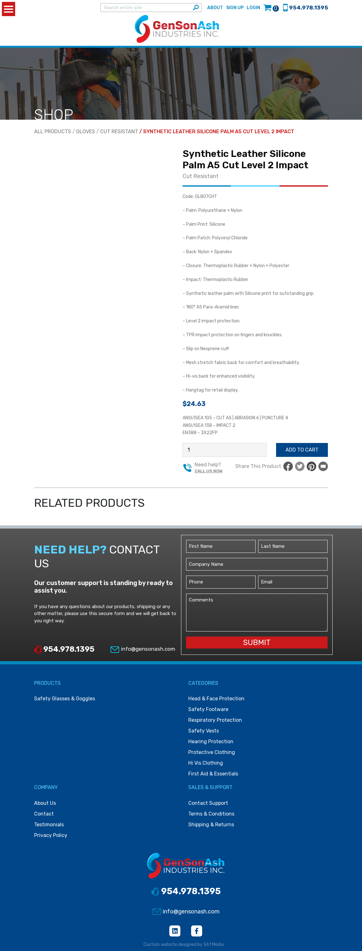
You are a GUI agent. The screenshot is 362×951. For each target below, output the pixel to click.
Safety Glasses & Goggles (64, 699)
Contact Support (208, 803)
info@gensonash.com (142, 649)
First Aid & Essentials (213, 774)
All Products (52, 132)
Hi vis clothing (205, 763)
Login (253, 7)
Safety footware (208, 710)
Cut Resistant (119, 132)
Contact (44, 814)
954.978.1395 (64, 649)
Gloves (85, 132)
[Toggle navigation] (329, 29)
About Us (45, 803)
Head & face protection (216, 699)
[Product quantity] (225, 450)
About (215, 7)
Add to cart (302, 450)
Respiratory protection (215, 720)
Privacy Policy (50, 835)
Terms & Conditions (211, 814)
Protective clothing (211, 753)
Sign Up (235, 7)
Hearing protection (210, 742)
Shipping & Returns (211, 825)
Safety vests (203, 731)
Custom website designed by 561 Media (183, 944)
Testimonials (49, 825)
